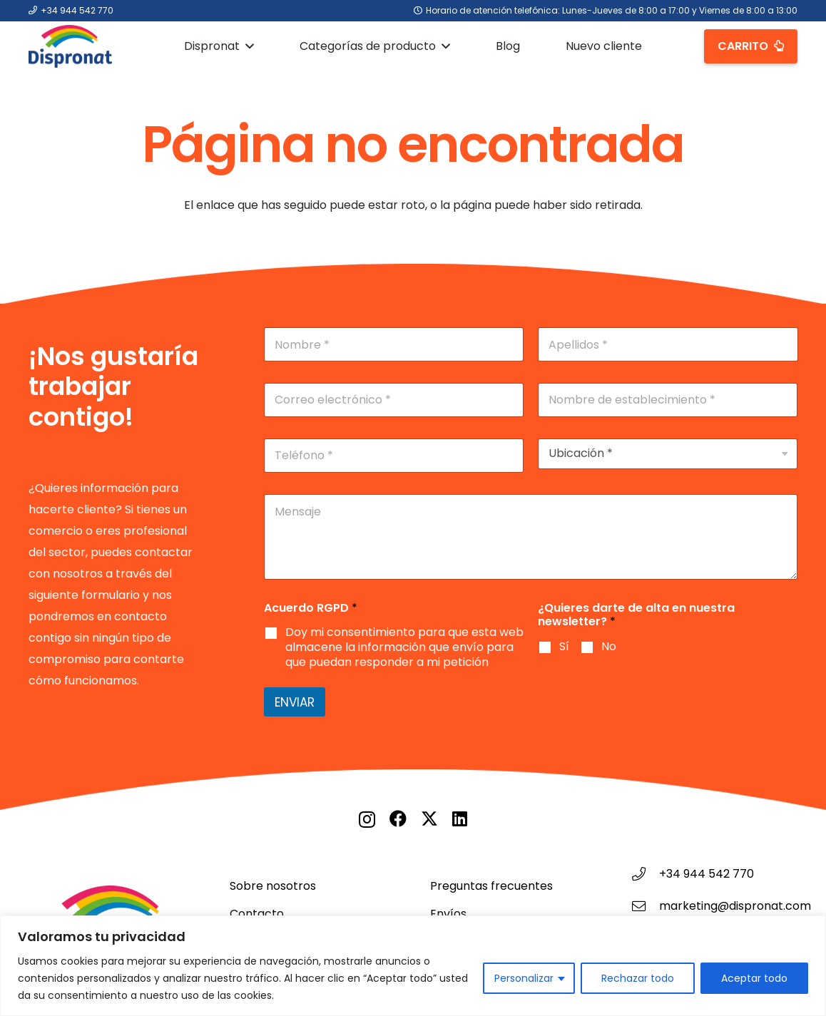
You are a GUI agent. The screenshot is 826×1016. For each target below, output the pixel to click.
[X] (429, 819)
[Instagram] (367, 819)
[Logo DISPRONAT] (70, 46)
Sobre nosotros (273, 886)
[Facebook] (398, 818)
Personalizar (524, 978)
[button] (247, 46)
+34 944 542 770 (706, 874)
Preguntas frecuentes (491, 886)
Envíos (448, 913)
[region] (413, 965)
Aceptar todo (754, 978)
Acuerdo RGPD (310, 608)
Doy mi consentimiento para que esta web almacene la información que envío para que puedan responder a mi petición (404, 647)
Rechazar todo (637, 978)
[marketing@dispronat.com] (645, 906)
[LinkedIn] (459, 818)
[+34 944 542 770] (645, 874)
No (608, 647)
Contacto (257, 913)
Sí (564, 647)
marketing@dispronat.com (735, 906)
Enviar (295, 702)
